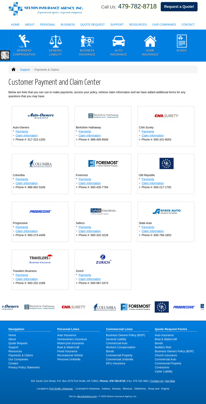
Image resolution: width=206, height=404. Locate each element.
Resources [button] (138, 24)
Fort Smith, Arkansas (61, 388)
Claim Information (27, 135)
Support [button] (117, 24)
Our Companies (164, 24)
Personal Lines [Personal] (68, 329)
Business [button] (68, 24)
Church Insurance (166, 355)
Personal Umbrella (68, 359)
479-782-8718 (137, 6)
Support (25, 69)
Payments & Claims (20, 355)
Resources (15, 351)
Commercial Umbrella (119, 359)
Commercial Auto (117, 343)
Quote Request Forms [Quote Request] (171, 329)
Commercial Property (119, 355)
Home (15, 24)
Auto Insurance (66, 335)
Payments (22, 131)
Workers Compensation (120, 347)
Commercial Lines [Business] (119, 329)
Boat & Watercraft (68, 347)
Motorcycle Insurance (70, 343)
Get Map (170, 381)
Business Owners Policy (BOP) (125, 335)
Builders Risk (163, 347)
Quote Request (17, 343)
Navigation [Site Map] (16, 329)
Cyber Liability (164, 371)
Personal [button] (47, 24)
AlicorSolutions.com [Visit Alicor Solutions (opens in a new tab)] (87, 396)
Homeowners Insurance (72, 339)
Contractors (162, 367)
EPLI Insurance (115, 363)
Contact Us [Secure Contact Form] (157, 381)
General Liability (116, 339)
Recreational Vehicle (70, 355)
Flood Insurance (67, 351)
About (30, 24)
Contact (188, 24)
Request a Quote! (179, 7)
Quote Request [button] (92, 24)
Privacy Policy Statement (24, 367)
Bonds (110, 351)
